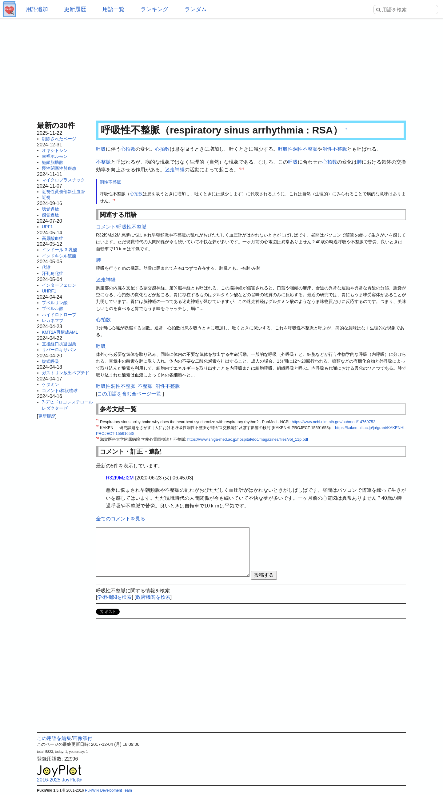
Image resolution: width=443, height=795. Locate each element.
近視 (46, 197)
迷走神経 (175, 169)
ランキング (154, 9)
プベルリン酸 (55, 302)
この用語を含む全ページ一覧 (129, 393)
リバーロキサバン (59, 349)
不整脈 (103, 162)
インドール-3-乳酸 (59, 249)
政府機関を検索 (153, 597)
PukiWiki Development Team (108, 790)
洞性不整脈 (334, 149)
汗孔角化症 (52, 273)
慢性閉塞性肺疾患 (59, 168)
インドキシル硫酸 (59, 255)
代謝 (46, 267)
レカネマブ (52, 320)
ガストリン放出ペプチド (65, 372)
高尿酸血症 (52, 238)
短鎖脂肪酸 (52, 162)
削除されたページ (59, 138)
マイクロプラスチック (63, 179)
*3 (114, 199)
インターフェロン (59, 285)
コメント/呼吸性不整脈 (121, 226)
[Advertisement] (221, 68)
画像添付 (82, 738)
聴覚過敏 (50, 209)
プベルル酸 (52, 308)
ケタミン (50, 384)
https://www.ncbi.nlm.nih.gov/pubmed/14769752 (333, 421)
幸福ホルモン (55, 156)
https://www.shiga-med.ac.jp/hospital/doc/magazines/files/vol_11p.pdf (247, 439)
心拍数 (128, 149)
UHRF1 (49, 290)
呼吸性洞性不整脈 (297, 149)
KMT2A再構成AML (60, 332)
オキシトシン (55, 150)
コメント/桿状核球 (60, 390)
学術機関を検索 (114, 597)
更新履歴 (75, 9)
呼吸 (101, 149)
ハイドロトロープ (59, 314)
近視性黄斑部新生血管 (63, 191)
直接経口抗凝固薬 (59, 343)
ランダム (196, 9)
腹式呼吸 (50, 361)
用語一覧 (113, 9)
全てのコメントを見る (120, 518)
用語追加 (37, 9)
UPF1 (47, 226)
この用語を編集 (54, 738)
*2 (242, 168)
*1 (240, 168)
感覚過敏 (50, 215)
